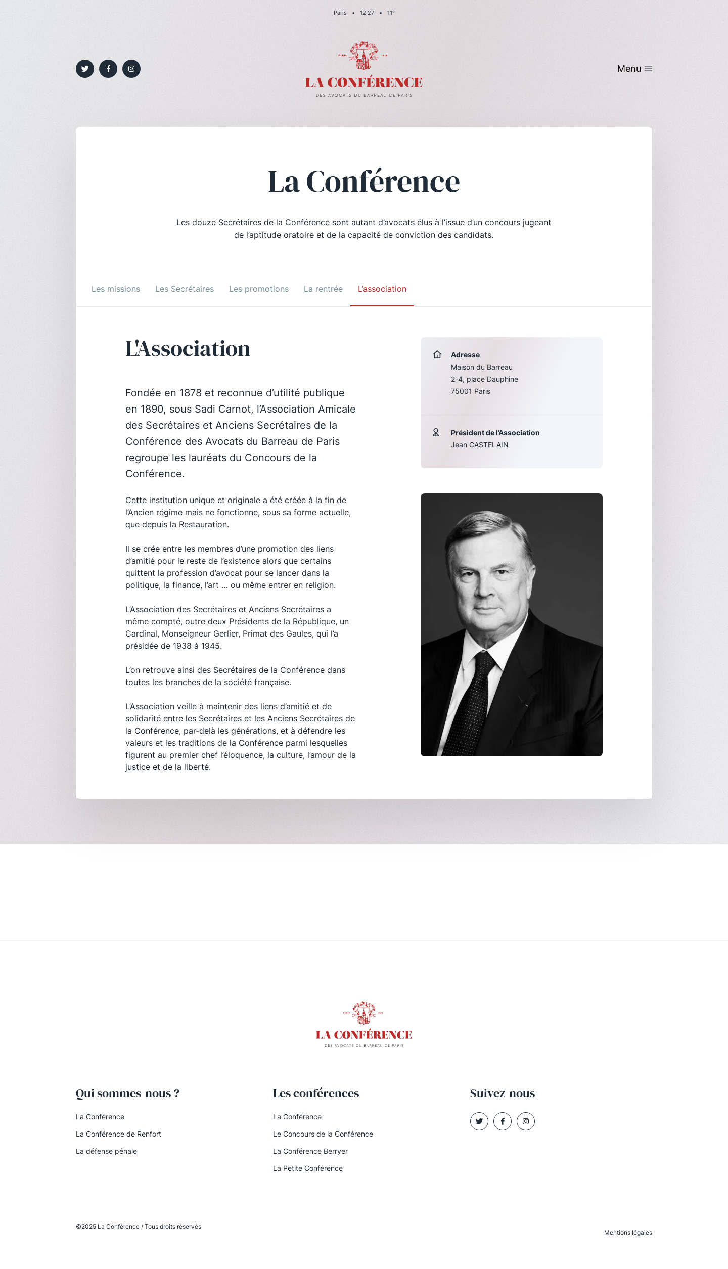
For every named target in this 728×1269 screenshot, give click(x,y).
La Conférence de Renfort (118, 1133)
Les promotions (259, 289)
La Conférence (100, 1116)
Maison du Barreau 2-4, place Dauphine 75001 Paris (484, 378)
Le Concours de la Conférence (323, 1133)
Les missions (116, 289)
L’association (382, 289)
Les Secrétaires (184, 289)
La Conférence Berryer (310, 1151)
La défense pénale (106, 1151)
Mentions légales (628, 1232)
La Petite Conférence (308, 1168)
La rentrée (323, 289)
